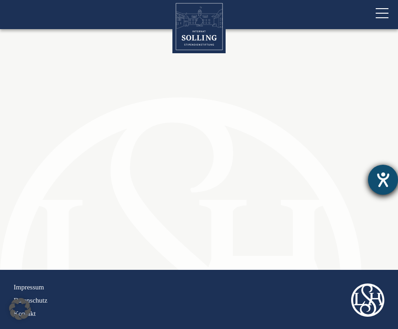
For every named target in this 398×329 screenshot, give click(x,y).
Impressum (29, 287)
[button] (20, 309)
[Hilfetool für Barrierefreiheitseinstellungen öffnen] (383, 180)
